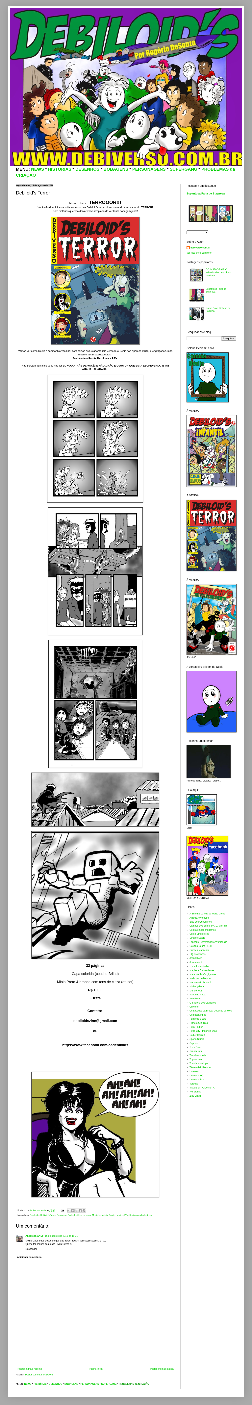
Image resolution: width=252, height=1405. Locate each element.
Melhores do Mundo (200, 978)
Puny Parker (196, 1027)
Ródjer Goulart (197, 1035)
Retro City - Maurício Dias (203, 1031)
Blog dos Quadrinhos (200, 921)
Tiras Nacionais (197, 1055)
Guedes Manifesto (199, 950)
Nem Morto (195, 998)
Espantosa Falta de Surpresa (206, 193)
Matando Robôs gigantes (202, 974)
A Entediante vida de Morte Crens (207, 913)
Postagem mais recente (29, 1368)
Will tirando (195, 1091)
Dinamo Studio (197, 937)
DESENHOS (87, 169)
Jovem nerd (195, 962)
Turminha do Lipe (198, 1063)
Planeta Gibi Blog (198, 1023)
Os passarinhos (197, 1014)
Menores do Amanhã (200, 982)
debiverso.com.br (200, 247)
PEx (126, 1215)
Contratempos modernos (202, 930)
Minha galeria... (197, 986)
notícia (104, 1215)
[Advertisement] (95, 1357)
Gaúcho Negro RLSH (200, 946)
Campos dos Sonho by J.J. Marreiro (208, 925)
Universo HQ (196, 1075)
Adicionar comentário (29, 1257)
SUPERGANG (183, 169)
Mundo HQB (196, 990)
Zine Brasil (195, 1095)
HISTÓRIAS (59, 169)
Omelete (193, 1006)
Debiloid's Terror (48, 1215)
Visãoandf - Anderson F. (202, 1087)
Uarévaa (193, 1071)
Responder (31, 1249)
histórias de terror (82, 1215)
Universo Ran (196, 1079)
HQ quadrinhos (197, 954)
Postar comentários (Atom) (39, 1374)
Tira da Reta (196, 1051)
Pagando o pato (197, 1018)
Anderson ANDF (34, 1236)
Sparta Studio (196, 1039)
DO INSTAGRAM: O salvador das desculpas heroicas (218, 272)
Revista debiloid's (137, 1215)
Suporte (193, 1043)
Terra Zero (194, 1047)
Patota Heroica (116, 1215)
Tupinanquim (196, 1059)
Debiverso (61, 1215)
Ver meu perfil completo (199, 252)
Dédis (70, 1215)
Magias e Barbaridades (201, 970)
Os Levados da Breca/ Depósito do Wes (210, 1010)
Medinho (96, 1215)
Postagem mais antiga (162, 1368)
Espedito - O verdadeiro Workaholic (208, 942)
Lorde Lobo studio (199, 966)
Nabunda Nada (197, 994)
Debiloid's (34, 1215)
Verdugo (193, 1083)
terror (149, 1215)
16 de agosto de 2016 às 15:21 (61, 1236)
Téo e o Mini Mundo (200, 1067)
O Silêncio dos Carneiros (202, 1002)
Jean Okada (195, 958)
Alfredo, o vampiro (199, 917)
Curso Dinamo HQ (199, 933)
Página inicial (96, 1368)
